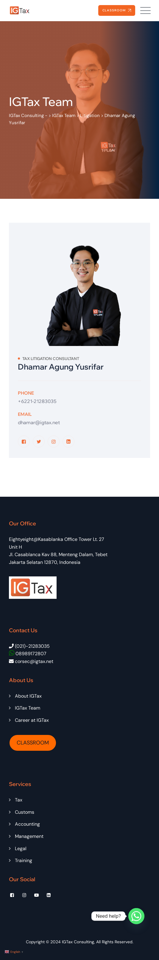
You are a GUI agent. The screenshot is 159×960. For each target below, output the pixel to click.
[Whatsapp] (136, 916)
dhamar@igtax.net (39, 422)
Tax (18, 800)
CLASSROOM (33, 742)
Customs (24, 812)
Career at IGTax (32, 720)
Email (25, 414)
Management (29, 836)
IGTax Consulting (78, 941)
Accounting (27, 824)
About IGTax (28, 696)
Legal (20, 848)
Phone (26, 393)
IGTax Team (27, 708)
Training (23, 860)
